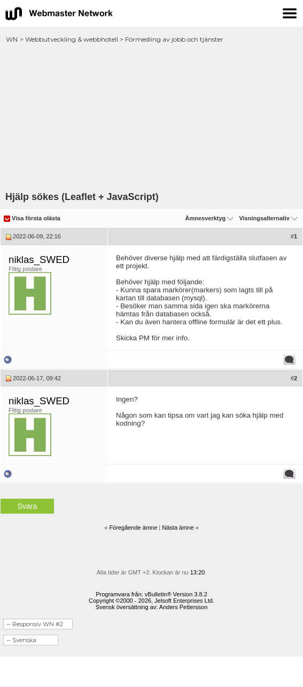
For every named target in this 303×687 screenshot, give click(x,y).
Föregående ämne (133, 527)
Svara (27, 506)
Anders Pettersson (183, 607)
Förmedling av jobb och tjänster (174, 39)
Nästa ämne (177, 527)
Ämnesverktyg (205, 218)
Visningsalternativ (264, 218)
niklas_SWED (39, 259)
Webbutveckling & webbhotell (71, 39)
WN (12, 39)
